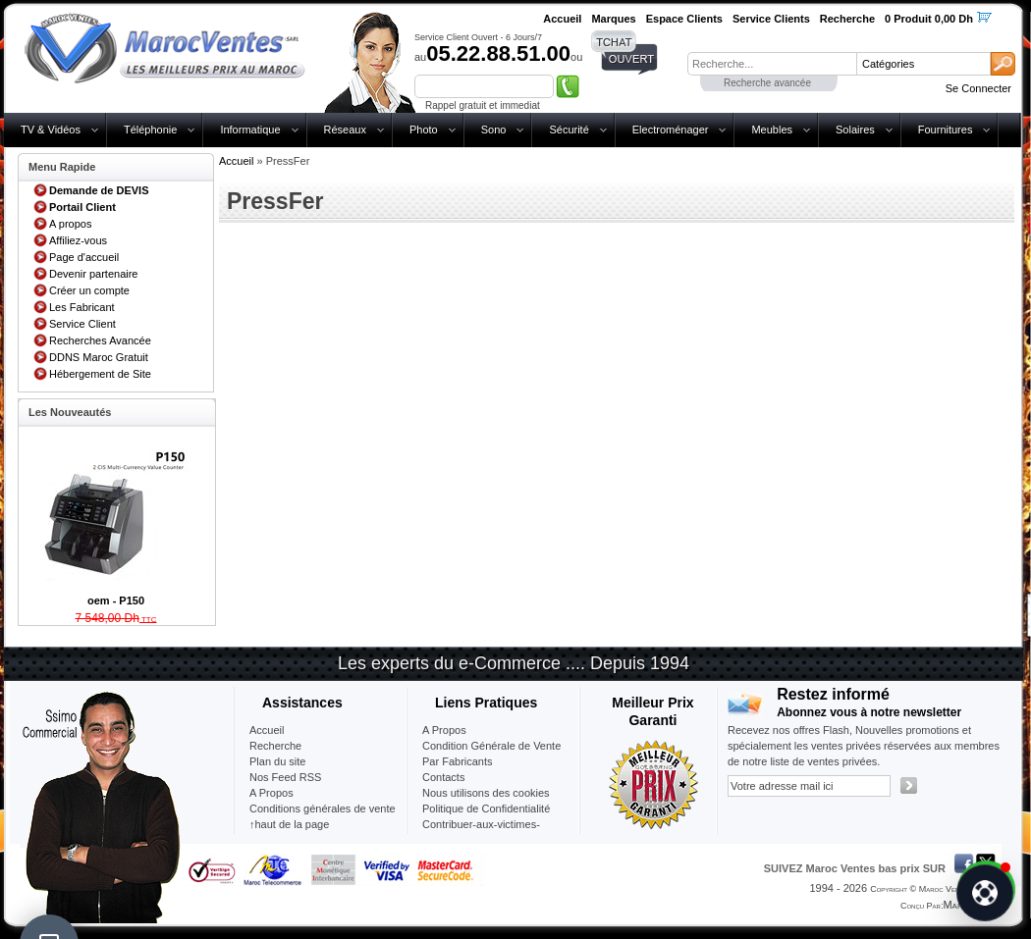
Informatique (250, 129)
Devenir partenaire (93, 274)
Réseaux (345, 129)
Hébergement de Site (100, 374)
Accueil (236, 161)
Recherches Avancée (100, 340)
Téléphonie (150, 129)
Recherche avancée (767, 83)
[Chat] (984, 892)
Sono (494, 129)
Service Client (82, 324)
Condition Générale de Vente (491, 746)
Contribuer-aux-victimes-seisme (481, 832)
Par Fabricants (457, 761)
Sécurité (568, 129)
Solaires (855, 129)
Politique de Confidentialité (486, 808)
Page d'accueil (84, 257)
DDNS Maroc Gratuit (98, 357)
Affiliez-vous (78, 240)
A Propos (444, 730)
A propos (70, 224)
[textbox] (771, 64)
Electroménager (670, 129)
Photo (423, 129)
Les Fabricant (82, 307)
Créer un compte (89, 290)
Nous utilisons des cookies (486, 793)
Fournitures (945, 129)
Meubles (771, 129)
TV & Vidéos (51, 129)
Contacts (443, 777)
